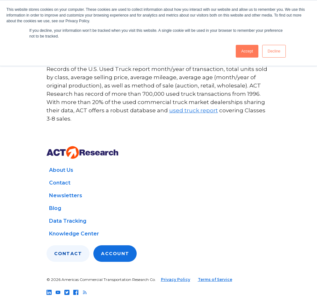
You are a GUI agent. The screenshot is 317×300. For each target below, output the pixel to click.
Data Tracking (67, 221)
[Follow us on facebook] (75, 292)
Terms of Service (215, 279)
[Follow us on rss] (84, 292)
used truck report (193, 110)
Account (115, 253)
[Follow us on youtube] (58, 292)
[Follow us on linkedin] (49, 292)
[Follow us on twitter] (66, 292)
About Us (61, 170)
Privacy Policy (175, 279)
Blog (55, 208)
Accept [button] (247, 51)
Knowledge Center (74, 234)
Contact (59, 183)
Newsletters (65, 195)
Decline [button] (274, 51)
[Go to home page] (82, 152)
